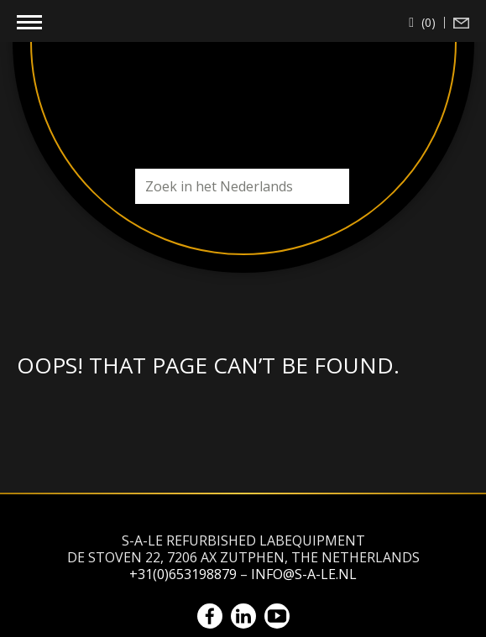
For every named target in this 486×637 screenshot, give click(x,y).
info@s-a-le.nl (304, 574)
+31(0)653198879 (183, 574)
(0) (427, 23)
